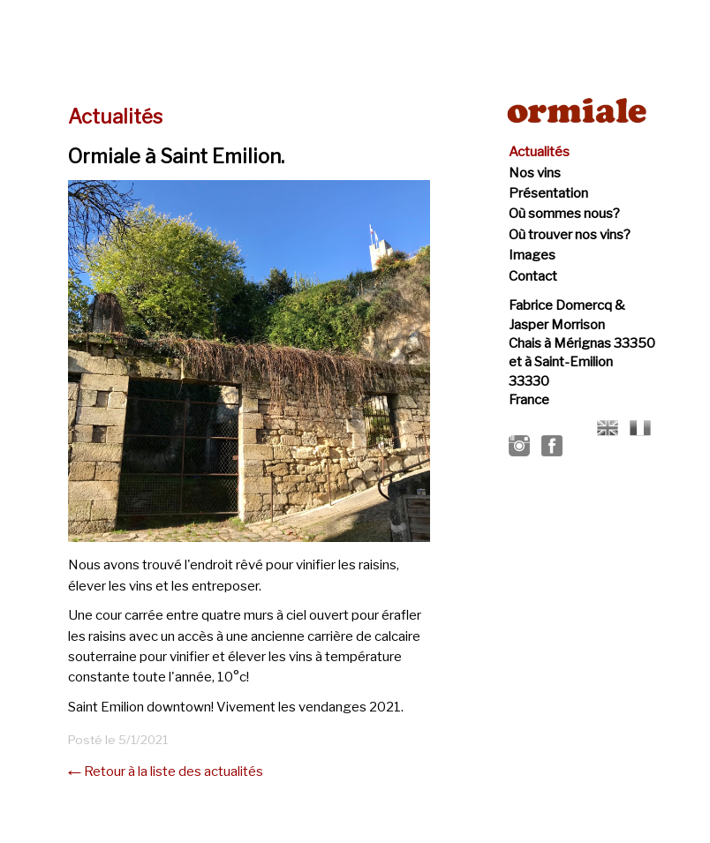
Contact (533, 276)
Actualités (539, 152)
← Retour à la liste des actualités (165, 771)
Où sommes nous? (564, 214)
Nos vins (535, 173)
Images (532, 255)
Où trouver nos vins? (570, 235)
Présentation (548, 193)
